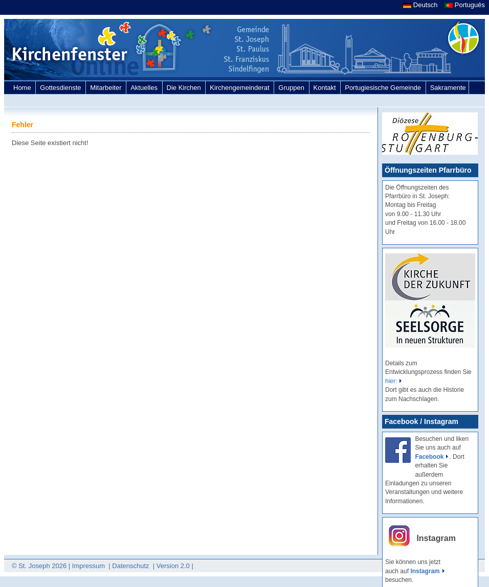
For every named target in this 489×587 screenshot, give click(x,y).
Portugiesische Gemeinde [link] (384, 87)
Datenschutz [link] (131, 566)
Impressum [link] (89, 566)
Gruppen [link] (292, 87)
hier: (391, 381)
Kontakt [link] (326, 87)
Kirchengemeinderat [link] (240, 87)
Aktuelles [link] (144, 87)
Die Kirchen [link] (185, 87)
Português (464, 5)
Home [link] (23, 87)
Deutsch (421, 5)
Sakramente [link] (448, 87)
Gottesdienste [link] (61, 87)
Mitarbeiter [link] (106, 87)
